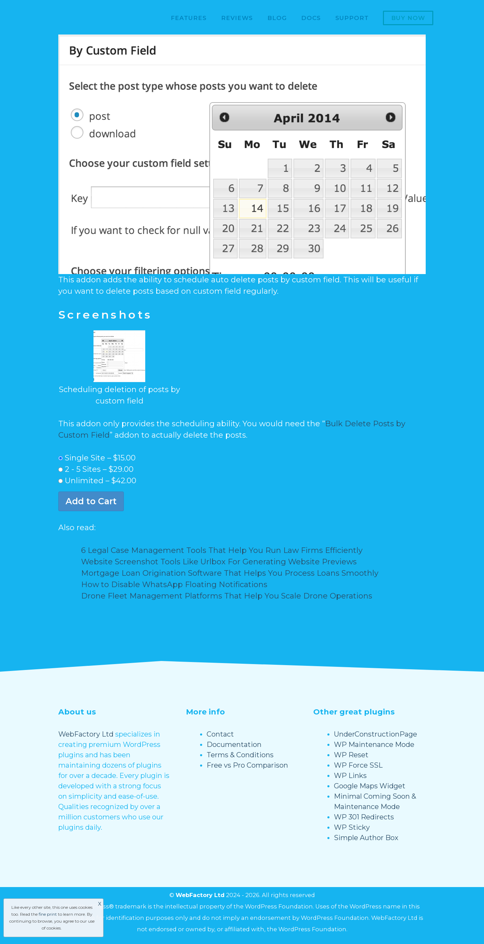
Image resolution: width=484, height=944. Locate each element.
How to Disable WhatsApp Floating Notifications (174, 584)
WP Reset (351, 755)
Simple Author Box (366, 838)
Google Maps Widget (369, 786)
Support (352, 17)
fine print (48, 914)
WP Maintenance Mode (374, 744)
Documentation (234, 744)
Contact (220, 734)
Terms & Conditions (240, 755)
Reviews (237, 17)
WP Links (350, 775)
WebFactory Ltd (85, 734)
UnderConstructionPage (375, 734)
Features (189, 17)
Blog (277, 17)
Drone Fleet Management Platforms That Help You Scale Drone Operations (226, 596)
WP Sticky (352, 827)
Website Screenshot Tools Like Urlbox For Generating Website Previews (219, 561)
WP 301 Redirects (364, 817)
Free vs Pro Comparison (247, 765)
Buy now (408, 17)
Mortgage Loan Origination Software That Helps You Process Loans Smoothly (229, 573)
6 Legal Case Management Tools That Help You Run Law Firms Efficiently (222, 550)
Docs (311, 17)
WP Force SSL (358, 765)
